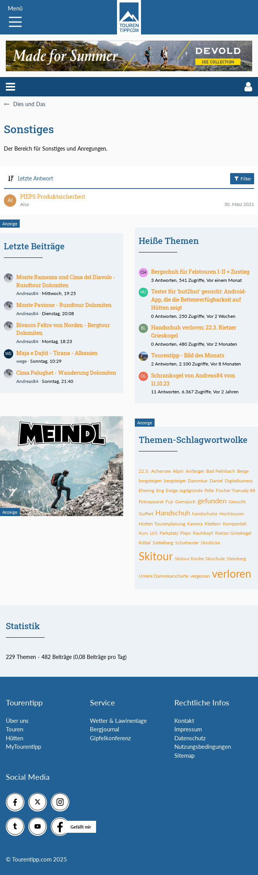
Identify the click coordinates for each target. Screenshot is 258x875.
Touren (14, 729)
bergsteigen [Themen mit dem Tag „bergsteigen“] (150, 481)
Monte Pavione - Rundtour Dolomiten (64, 305)
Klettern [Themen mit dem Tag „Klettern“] (213, 524)
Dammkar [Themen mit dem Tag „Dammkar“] (198, 481)
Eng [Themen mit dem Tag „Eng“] (160, 490)
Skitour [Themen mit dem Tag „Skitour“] (156, 556)
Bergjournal (104, 729)
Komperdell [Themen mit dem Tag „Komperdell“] (234, 524)
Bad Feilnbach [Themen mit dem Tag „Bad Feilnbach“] (220, 471)
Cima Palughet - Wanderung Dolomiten (66, 372)
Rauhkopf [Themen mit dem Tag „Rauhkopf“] (203, 533)
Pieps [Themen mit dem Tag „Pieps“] (185, 533)
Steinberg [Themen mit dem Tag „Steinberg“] (236, 558)
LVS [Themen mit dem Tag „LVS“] (154, 533)
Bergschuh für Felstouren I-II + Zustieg (200, 271)
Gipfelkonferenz (110, 737)
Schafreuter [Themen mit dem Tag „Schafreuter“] (187, 543)
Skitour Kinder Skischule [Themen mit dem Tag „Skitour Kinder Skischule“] (200, 558)
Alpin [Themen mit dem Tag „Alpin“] (178, 471)
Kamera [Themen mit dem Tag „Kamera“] (195, 524)
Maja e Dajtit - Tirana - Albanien (57, 353)
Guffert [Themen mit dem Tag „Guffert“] (146, 513)
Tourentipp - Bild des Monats (187, 355)
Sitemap (184, 755)
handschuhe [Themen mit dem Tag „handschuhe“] (204, 513)
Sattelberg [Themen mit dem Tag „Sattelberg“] (163, 543)
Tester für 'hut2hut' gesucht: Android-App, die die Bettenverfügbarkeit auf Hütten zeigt (199, 299)
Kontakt (184, 720)
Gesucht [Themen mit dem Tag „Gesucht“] (237, 501)
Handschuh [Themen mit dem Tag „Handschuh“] (172, 512)
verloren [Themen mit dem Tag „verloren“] (231, 573)
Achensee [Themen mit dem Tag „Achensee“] (161, 471)
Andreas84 (27, 293)
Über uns (17, 720)
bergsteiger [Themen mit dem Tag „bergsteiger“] (175, 481)
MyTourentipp (23, 746)
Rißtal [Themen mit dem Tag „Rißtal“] (145, 543)
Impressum (188, 729)
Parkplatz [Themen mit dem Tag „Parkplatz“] (169, 533)
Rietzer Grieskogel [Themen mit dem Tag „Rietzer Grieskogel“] (233, 533)
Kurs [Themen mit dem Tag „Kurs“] (143, 533)
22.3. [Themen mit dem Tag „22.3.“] (144, 471)
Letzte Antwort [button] (35, 178)
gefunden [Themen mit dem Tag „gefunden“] (212, 500)
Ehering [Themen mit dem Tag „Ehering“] (146, 490)
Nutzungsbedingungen (202, 746)
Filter (242, 178)
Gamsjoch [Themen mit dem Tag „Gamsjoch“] (185, 501)
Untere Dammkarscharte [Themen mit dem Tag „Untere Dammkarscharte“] (163, 576)
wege (21, 361)
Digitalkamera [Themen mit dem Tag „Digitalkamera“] (239, 481)
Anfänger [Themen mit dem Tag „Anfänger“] (195, 471)
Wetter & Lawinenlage (118, 720)
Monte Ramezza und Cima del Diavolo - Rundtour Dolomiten (65, 281)
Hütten (14, 737)
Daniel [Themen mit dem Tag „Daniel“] (216, 481)
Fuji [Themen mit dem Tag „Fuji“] (169, 501)
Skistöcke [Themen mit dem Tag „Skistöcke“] (210, 543)
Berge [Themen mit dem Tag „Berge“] (243, 471)
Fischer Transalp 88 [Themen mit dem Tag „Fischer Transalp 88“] (235, 490)
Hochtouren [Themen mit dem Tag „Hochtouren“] (231, 513)
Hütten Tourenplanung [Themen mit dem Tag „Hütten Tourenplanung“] (162, 524)
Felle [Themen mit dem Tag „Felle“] (209, 490)
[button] (10, 87)
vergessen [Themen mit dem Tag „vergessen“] (200, 576)
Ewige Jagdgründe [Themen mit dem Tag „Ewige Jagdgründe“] (184, 490)
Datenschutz (190, 737)
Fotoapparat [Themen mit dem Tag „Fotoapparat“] (151, 501)
